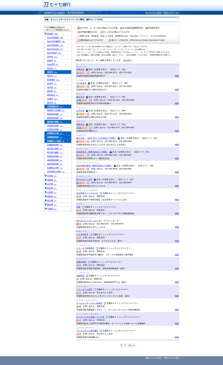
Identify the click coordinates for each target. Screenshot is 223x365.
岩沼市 (52, 83)
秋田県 (52, 188)
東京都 (52, 200)
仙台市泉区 (54, 53)
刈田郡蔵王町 (55, 106)
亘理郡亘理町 (55, 129)
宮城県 (53, 34)
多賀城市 (53, 80)
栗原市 (52, 91)
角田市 (52, 76)
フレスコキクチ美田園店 (87, 331)
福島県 (52, 196)
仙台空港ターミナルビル (87, 193)
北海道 (52, 176)
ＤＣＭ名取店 (82, 234)
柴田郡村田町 (55, 114)
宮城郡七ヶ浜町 (56, 141)
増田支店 (80, 124)
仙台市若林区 (55, 45)
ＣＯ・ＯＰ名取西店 (85, 248)
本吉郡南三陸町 (56, 171)
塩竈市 (52, 60)
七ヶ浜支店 (81, 83)
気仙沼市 (53, 64)
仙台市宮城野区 (56, 41)
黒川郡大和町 (55, 148)
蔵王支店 (80, 97)
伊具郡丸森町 (55, 126)
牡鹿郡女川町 (55, 168)
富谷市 (52, 103)
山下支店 (80, 110)
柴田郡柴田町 (55, 118)
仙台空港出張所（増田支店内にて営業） (94, 165)
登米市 (52, 87)
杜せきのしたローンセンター (89, 221)
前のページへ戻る (153, 12)
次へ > (131, 345)
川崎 (78, 207)
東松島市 (53, 95)
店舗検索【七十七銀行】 (55, 12)
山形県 (52, 192)
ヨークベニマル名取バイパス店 (90, 317)
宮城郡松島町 (55, 137)
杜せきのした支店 (84, 179)
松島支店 (80, 69)
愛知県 (52, 204)
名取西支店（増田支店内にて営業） (92, 152)
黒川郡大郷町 (55, 152)
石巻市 (52, 57)
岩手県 (52, 184)
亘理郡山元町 (55, 133)
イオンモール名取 (84, 289)
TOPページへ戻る (171, 12)
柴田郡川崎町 (55, 122)
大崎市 (52, 99)
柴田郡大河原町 (56, 110)
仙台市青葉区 (55, 37)
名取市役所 (81, 262)
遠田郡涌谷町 (55, 160)
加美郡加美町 (55, 156)
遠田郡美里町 (55, 164)
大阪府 (52, 209)
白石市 (52, 68)
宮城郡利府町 (55, 145)
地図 (177, 76)
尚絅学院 (80, 276)
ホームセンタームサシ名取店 (89, 303)
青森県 (52, 180)
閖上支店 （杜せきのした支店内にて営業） (96, 138)
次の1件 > (127, 60)
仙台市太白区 (55, 49)
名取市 (52, 72)
